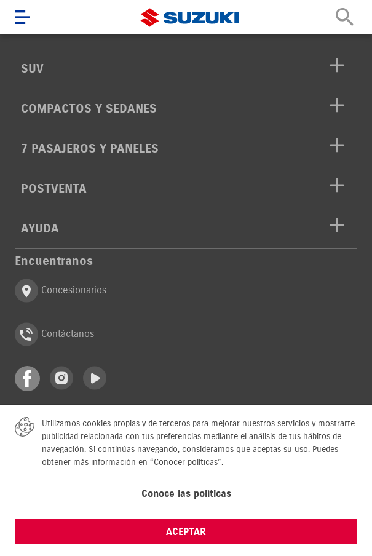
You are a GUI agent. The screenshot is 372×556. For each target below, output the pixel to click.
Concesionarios (60, 291)
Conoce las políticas (186, 493)
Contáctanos (54, 334)
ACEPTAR (186, 531)
